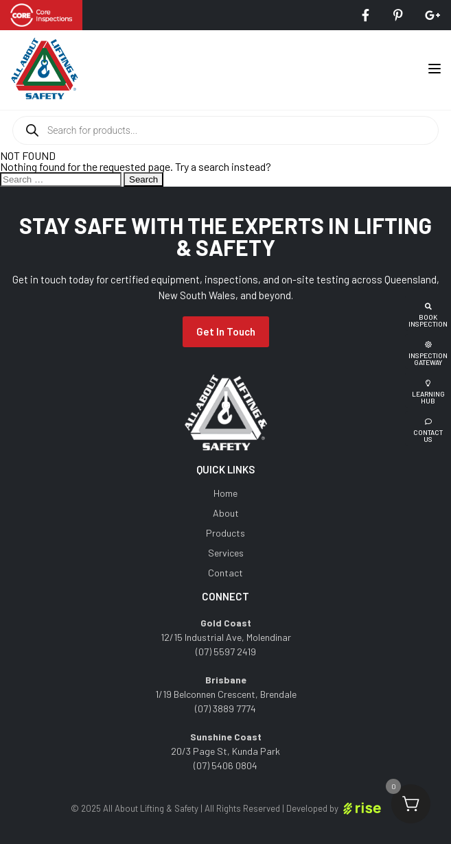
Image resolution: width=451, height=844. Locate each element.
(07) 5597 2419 (226, 651)
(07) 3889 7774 (225, 708)
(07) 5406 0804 (225, 765)
